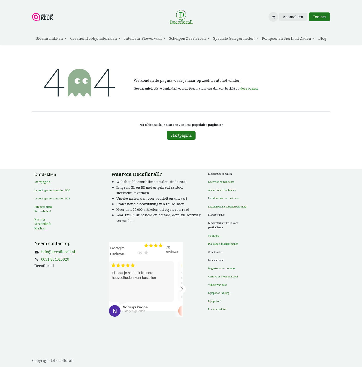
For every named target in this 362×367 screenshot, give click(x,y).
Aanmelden (293, 16)
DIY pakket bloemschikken (223, 243)
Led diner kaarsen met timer (224, 198)
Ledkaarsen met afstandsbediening (227, 206)
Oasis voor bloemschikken (223, 276)
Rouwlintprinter (217, 309)
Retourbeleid (42, 211)
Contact (319, 16)
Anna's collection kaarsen (222, 190)
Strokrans (213, 235)
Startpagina (181, 135)
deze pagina (249, 88)
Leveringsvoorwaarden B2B (52, 198)
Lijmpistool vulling (218, 293)
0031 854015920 (55, 259)
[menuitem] (51, 38)
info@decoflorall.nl (58, 251)
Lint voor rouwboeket (221, 182)
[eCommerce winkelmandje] (273, 17)
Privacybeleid (43, 206)
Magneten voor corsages (221, 268)
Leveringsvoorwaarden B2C (52, 190)
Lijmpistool (214, 301)
